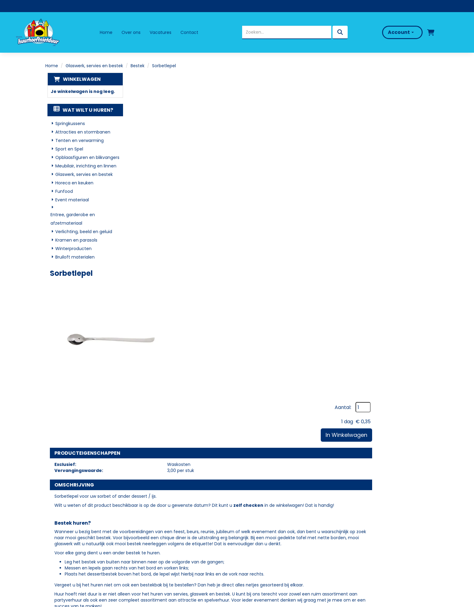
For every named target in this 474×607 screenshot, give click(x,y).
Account (395, 32)
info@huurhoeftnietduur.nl (80, 537)
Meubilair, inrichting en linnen (84, 166)
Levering (251, 509)
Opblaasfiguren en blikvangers (86, 158)
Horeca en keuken (73, 183)
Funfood (62, 192)
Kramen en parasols (75, 240)
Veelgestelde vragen (266, 517)
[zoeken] (337, 32)
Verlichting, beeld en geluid (82, 232)
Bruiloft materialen (73, 257)
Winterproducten (72, 249)
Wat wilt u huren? (81, 110)
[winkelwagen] (425, 32)
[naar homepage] (40, 32)
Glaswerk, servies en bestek (94, 66)
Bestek (137, 66)
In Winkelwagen (398, 119)
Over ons (131, 32)
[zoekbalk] (284, 32)
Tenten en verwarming (78, 141)
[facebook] (56, 554)
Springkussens (68, 124)
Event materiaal (70, 200)
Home (106, 32)
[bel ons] (449, 32)
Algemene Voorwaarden (271, 543)
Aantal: (395, 91)
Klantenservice (259, 526)
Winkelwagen (80, 79)
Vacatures (161, 32)
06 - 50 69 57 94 (70, 530)
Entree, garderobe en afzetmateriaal (71, 219)
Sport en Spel (67, 149)
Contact (190, 32)
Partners (156, 517)
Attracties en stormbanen (81, 132)
